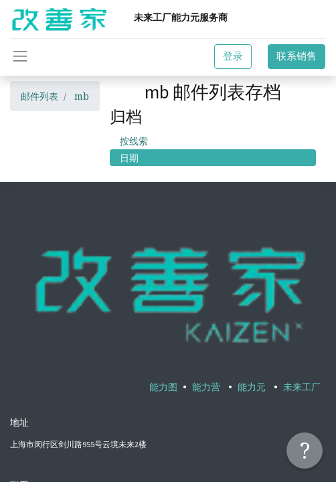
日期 (129, 157)
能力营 (206, 386)
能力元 (252, 386)
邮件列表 (39, 96)
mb (81, 96)
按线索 (134, 141)
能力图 (163, 386)
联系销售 (296, 56)
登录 (233, 56)
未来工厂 (302, 386)
